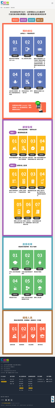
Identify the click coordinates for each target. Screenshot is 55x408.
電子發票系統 (30, 405)
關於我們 (3, 396)
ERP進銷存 (41, 379)
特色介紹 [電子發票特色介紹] (12, 379)
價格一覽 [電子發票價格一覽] (12, 383)
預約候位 (15, 20)
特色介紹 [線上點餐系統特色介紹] (21, 379)
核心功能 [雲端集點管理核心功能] (30, 390)
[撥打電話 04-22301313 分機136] (52, 397)
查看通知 (38, 103)
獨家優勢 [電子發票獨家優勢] (12, 381)
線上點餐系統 (6, 7)
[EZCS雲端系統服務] (5, 3)
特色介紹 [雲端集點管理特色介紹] (30, 379)
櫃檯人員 (39, 20)
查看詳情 (15, 55)
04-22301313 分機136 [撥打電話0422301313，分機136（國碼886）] (9, 366)
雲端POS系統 (23, 405)
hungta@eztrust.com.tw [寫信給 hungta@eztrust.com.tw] (10, 370)
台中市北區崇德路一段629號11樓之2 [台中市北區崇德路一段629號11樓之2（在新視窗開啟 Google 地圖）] (12, 365)
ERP (18, 405)
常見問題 (49, 379)
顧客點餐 (23, 20)
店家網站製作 (41, 381)
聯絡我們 (49, 381)
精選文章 (7, 396)
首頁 (1, 7)
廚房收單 (31, 20)
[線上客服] (52, 400)
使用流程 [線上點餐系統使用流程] (21, 381)
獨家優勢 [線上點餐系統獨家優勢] (21, 383)
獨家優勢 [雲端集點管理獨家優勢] (30, 383)
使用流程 (12, 7)
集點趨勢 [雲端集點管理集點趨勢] (30, 381)
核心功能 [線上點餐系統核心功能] (21, 390)
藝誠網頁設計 (9, 405)
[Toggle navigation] (52, 3)
